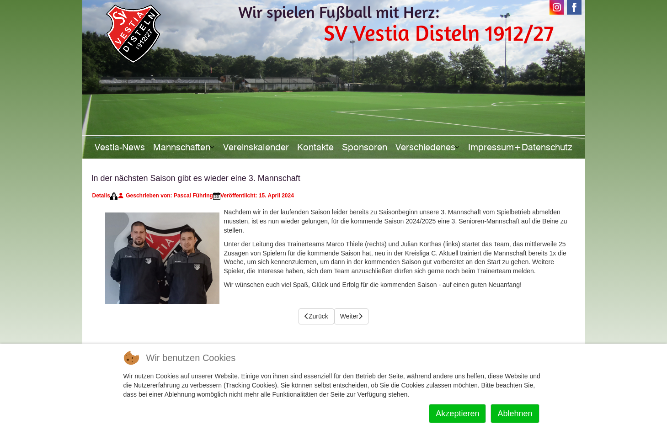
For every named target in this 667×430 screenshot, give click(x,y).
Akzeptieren (457, 413)
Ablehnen (514, 413)
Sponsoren (364, 147)
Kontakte (315, 147)
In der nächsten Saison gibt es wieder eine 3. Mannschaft (195, 178)
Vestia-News (120, 147)
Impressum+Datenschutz (520, 147)
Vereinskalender (256, 147)
